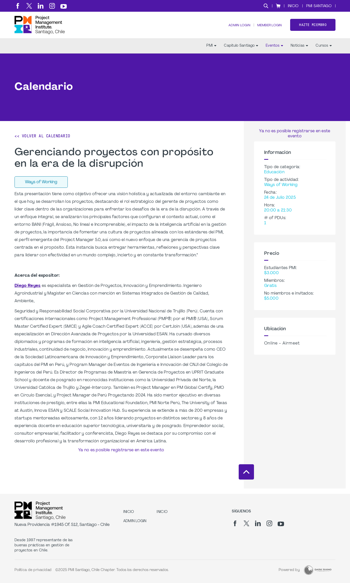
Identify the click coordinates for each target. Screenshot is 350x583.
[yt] (63, 6)
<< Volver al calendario (42, 141)
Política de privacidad (33, 570)
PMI (211, 51)
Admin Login (235, 28)
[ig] (52, 6)
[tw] (29, 6)
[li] (40, 6)
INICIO (293, 6)
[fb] (18, 6)
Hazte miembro (313, 28)
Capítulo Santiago (241, 51)
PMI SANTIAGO (319, 6)
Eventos (274, 51)
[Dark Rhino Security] (317, 570)
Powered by (289, 570)
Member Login (267, 28)
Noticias (299, 51)
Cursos (324, 51)
